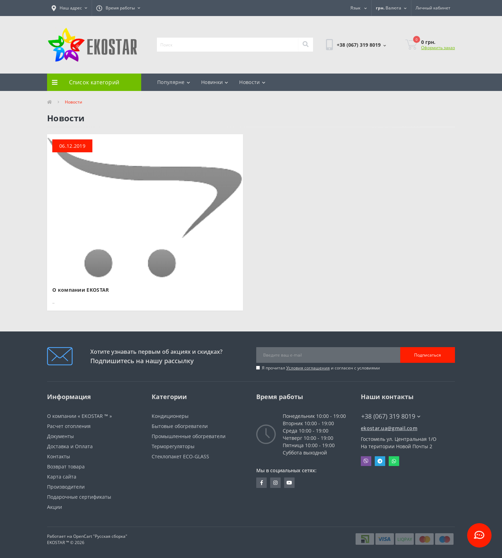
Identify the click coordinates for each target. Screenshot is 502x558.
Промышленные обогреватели (189, 436)
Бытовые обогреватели (180, 426)
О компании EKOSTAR (80, 289)
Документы (60, 436)
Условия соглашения (308, 368)
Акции (54, 507)
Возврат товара (66, 466)
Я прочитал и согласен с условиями (321, 368)
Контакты (58, 456)
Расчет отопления (69, 426)
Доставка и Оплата (70, 446)
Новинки (214, 82)
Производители (66, 486)
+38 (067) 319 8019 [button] (390, 416)
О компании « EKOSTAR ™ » (79, 416)
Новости (252, 82)
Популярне (173, 82)
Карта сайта (61, 476)
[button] (69, 8)
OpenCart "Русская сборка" (100, 536)
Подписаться (427, 355)
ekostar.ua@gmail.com (389, 428)
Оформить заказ (438, 48)
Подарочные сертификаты (79, 497)
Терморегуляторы (173, 446)
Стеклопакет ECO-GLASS (180, 456)
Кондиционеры (170, 416)
